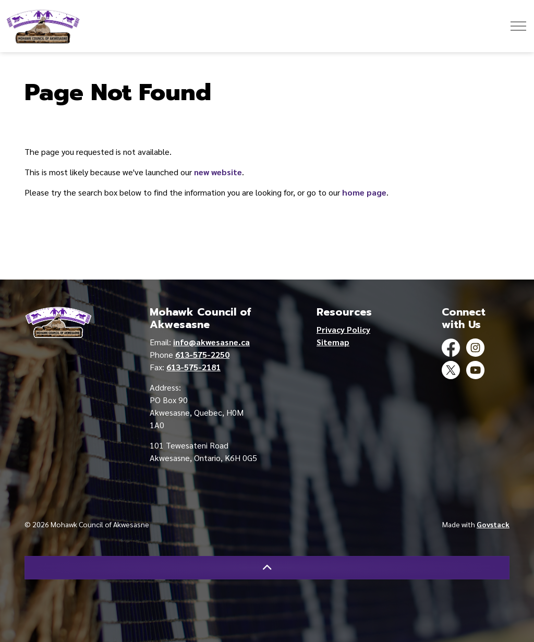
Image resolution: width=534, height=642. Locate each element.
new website (218, 171)
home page (364, 192)
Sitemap (333, 341)
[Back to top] (267, 567)
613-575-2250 (202, 354)
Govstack (493, 524)
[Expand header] (518, 26)
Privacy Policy (343, 329)
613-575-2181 (193, 366)
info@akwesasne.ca (211, 341)
